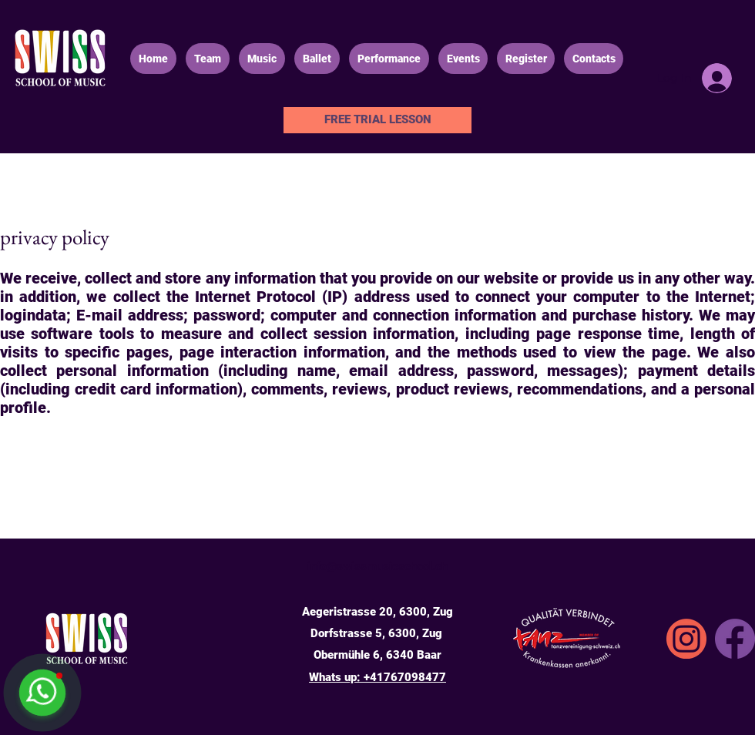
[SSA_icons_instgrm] (686, 639)
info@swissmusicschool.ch (377, 566)
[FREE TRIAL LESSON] (377, 120)
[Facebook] (735, 639)
